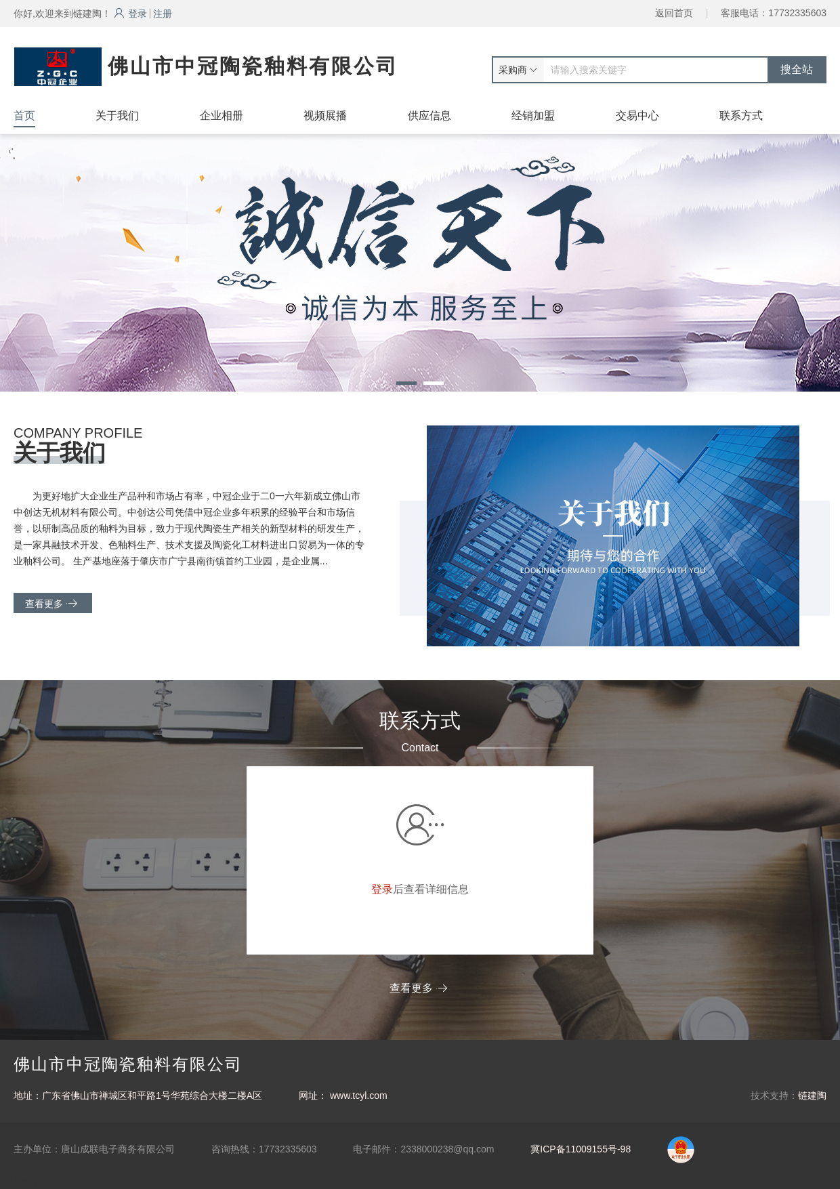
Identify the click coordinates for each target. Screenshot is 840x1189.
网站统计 (19, 1182)
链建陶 (812, 1095)
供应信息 (429, 115)
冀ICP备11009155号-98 (580, 1149)
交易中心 (637, 115)
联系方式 (741, 115)
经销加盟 (533, 115)
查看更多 (51, 603)
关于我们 (117, 115)
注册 (162, 13)
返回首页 (674, 12)
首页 (24, 115)
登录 (130, 13)
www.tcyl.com (358, 1095)
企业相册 (221, 115)
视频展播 (325, 115)
